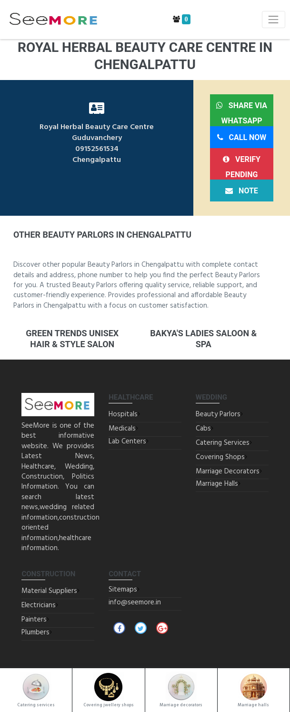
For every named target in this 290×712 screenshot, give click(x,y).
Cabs (203, 428)
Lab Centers (127, 441)
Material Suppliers (49, 591)
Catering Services (223, 443)
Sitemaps (123, 589)
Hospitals (123, 414)
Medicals (122, 428)
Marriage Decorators (228, 471)
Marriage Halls (217, 484)
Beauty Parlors (218, 414)
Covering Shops (220, 457)
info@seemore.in (135, 602)
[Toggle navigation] (273, 19)
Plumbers (35, 632)
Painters (34, 619)
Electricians (38, 605)
